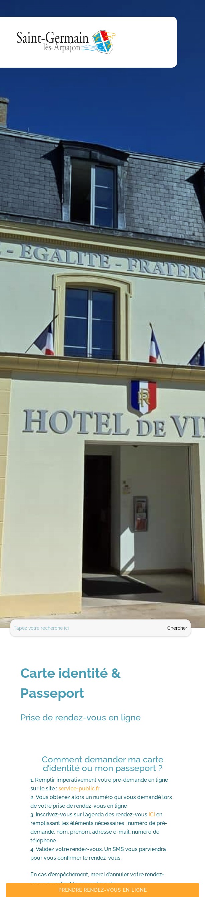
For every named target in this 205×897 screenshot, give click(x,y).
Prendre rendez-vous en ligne (102, 890)
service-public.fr (78, 788)
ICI (152, 814)
